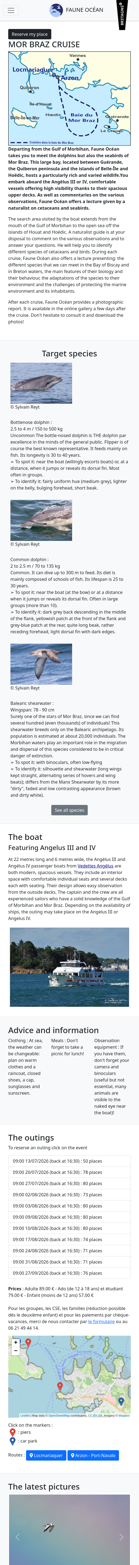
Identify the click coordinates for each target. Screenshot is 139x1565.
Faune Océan (76, 10)
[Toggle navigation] (11, 10)
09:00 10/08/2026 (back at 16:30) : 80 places (57, 1228)
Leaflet (25, 1415)
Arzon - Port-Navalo (93, 1455)
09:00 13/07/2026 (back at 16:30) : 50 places (57, 1161)
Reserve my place (30, 34)
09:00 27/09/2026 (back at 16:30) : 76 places (57, 1273)
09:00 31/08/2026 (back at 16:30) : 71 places (57, 1262)
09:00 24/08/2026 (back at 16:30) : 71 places (57, 1251)
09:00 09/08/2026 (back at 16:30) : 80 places (57, 1217)
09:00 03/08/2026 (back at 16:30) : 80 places (57, 1206)
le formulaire (101, 1321)
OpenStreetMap (59, 1415)
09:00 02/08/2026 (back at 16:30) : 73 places (57, 1195)
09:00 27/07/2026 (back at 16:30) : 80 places (57, 1183)
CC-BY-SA (95, 1415)
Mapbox (124, 1415)
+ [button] (16, 1343)
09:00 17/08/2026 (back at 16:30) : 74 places (57, 1239)
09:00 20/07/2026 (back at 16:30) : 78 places (57, 1172)
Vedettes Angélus (95, 866)
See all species (69, 810)
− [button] (16, 1351)
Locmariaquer (46, 1455)
